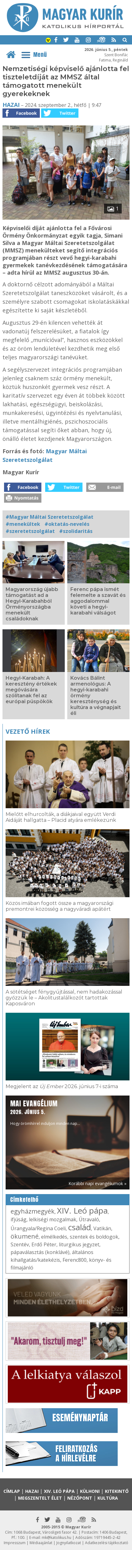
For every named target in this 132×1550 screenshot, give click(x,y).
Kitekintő (117, 1491)
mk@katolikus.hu (56, 1537)
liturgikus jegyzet (79, 1244)
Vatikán (102, 1228)
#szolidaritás (75, 531)
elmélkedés (54, 1236)
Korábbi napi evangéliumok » (97, 1183)
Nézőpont (79, 1498)
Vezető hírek (28, 731)
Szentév (20, 1244)
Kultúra (107, 1498)
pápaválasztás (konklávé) (40, 1252)
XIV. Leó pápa (82, 1210)
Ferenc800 (75, 1259)
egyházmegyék (32, 1211)
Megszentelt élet (40, 1498)
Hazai (11, 104)
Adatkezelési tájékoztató (106, 1542)
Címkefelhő (24, 1200)
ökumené (25, 1236)
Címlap (11, 1491)
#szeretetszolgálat (30, 531)
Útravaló (89, 1219)
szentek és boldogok (94, 1236)
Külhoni (90, 1491)
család (79, 1227)
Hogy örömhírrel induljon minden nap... (45, 1112)
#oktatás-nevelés (67, 524)
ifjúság (18, 1219)
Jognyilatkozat (68, 1542)
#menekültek (23, 524)
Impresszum (15, 1542)
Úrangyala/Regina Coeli (38, 1228)
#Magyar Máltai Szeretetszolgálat (49, 516)
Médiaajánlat (41, 1542)
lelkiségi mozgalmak (52, 1219)
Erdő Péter (43, 1244)
